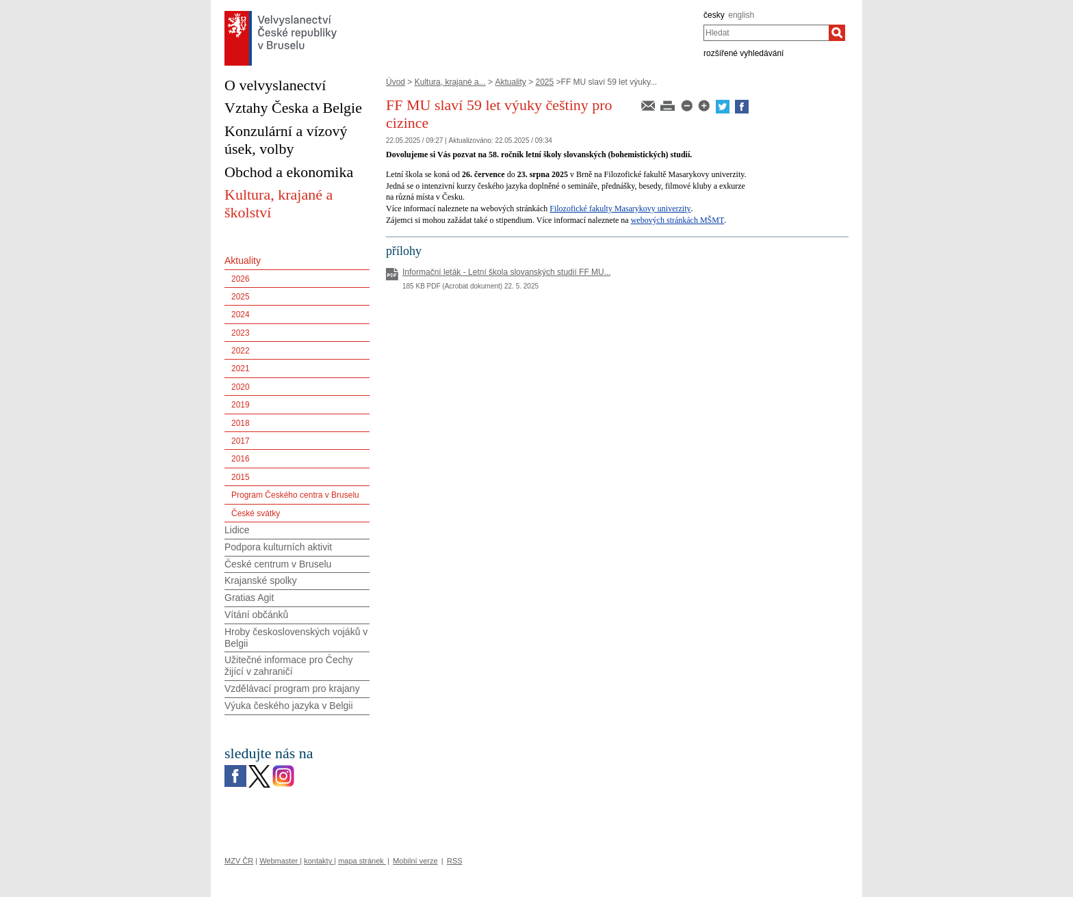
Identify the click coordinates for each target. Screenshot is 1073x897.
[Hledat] (837, 33)
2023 (240, 333)
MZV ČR (238, 861)
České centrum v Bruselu (277, 564)
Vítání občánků (256, 614)
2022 (240, 351)
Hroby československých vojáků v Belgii (295, 637)
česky (714, 15)
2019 (240, 405)
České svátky (255, 513)
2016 (240, 459)
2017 (240, 441)
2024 (240, 314)
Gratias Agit (249, 597)
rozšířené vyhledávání (743, 53)
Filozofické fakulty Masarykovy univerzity (620, 208)
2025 (545, 82)
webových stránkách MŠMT (678, 220)
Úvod (395, 82)
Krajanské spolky (260, 580)
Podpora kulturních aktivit (278, 546)
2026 (240, 279)
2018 (240, 423)
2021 (240, 368)
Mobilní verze (415, 861)
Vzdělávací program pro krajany (292, 688)
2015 (240, 477)
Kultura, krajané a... (450, 82)
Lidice (237, 529)
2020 (240, 387)
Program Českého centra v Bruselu (295, 495)
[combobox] (766, 33)
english (741, 15)
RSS (455, 861)
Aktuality (510, 82)
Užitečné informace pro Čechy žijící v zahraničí (288, 665)
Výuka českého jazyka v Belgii (288, 705)
